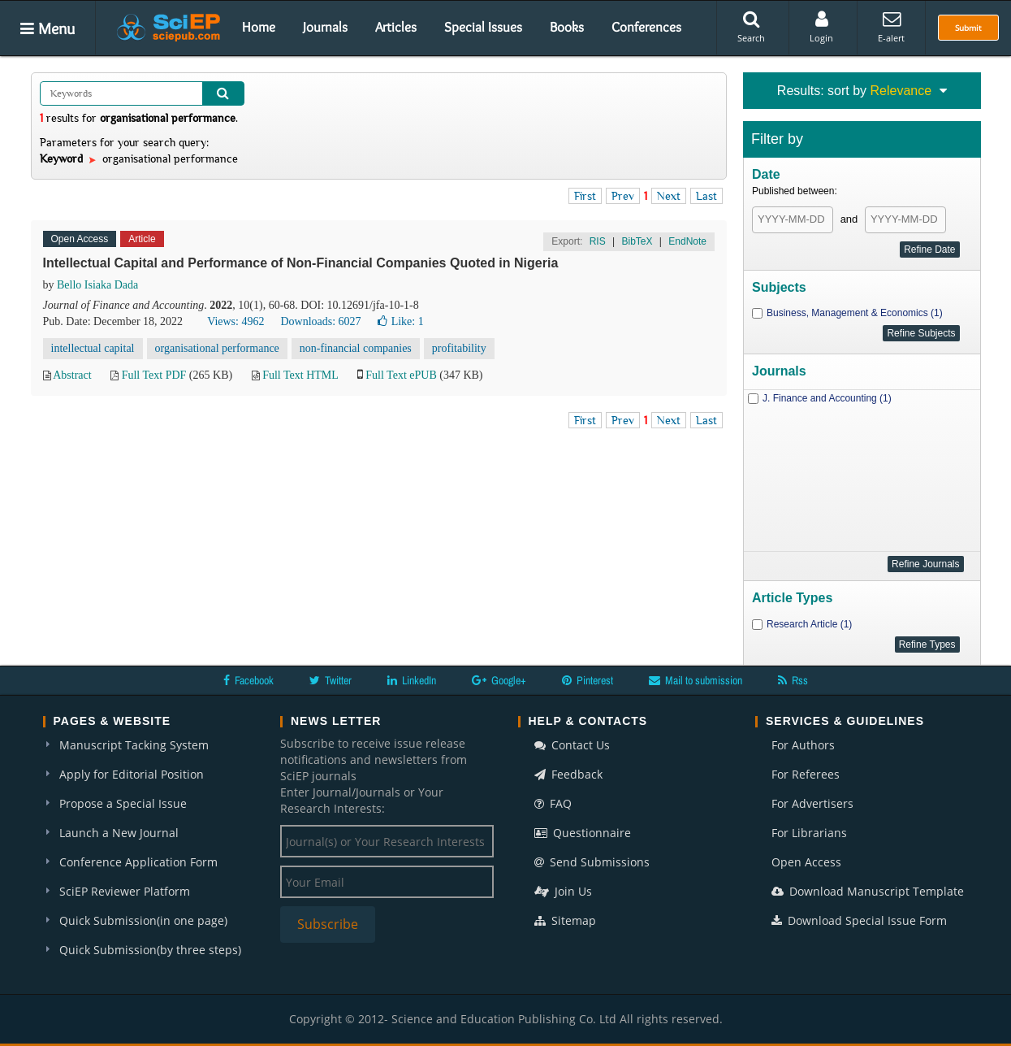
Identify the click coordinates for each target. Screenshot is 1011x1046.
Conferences (646, 27)
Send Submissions (592, 862)
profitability (459, 348)
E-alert (891, 27)
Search (751, 27)
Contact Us (572, 745)
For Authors (803, 745)
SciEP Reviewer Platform (124, 891)
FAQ (553, 803)
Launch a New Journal (119, 832)
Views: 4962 (235, 321)
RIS (598, 241)
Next (668, 195)
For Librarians (809, 832)
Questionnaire (582, 832)
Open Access (806, 862)
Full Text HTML (300, 375)
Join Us (563, 891)
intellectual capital (93, 348)
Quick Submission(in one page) (143, 920)
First (585, 195)
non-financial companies (356, 348)
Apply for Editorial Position (131, 774)
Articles (396, 27)
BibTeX (636, 241)
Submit (968, 27)
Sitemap (565, 920)
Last (706, 195)
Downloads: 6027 (320, 321)
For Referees (805, 774)
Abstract (72, 375)
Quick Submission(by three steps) (150, 949)
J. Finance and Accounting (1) (827, 398)
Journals (325, 27)
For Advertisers (812, 803)
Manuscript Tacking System (134, 745)
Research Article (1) (809, 624)
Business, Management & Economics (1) (855, 313)
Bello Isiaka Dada (97, 285)
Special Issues (483, 27)
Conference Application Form (138, 862)
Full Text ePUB (400, 375)
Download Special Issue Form (859, 920)
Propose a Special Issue (123, 803)
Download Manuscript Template (867, 891)
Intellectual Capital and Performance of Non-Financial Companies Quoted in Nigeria (301, 263)
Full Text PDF (154, 375)
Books (567, 27)
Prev (622, 195)
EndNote (687, 241)
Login (821, 27)
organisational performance (217, 348)
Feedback (568, 774)
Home (258, 27)
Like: (401, 321)
